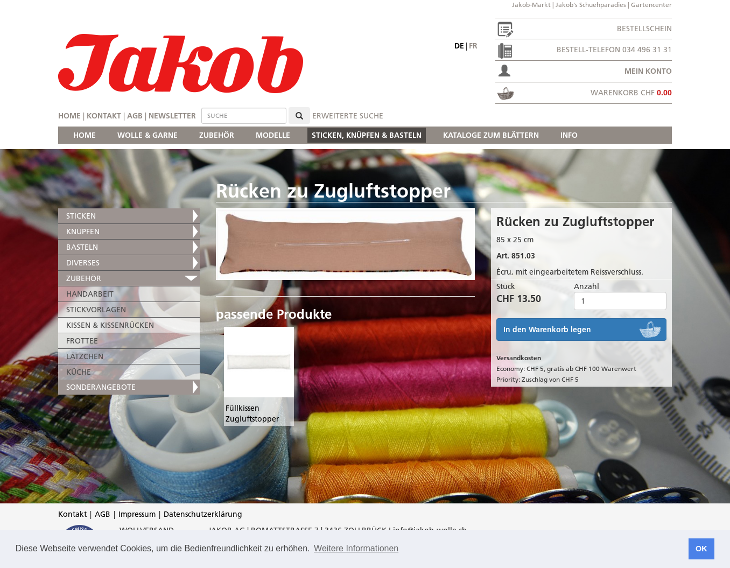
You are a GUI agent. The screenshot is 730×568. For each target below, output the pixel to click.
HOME (84, 135)
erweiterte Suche (347, 116)
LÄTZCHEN (84, 356)
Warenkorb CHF (631, 92)
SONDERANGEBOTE (101, 387)
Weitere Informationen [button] (356, 548)
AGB (135, 116)
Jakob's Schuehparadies (591, 5)
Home (69, 116)
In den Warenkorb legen (547, 329)
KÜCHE (78, 372)
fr (473, 46)
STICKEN (81, 216)
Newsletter (172, 116)
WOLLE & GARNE (147, 135)
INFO (569, 135)
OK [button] (701, 548)
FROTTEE (82, 341)
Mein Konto (648, 71)
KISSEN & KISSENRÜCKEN (110, 325)
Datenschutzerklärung (203, 514)
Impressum (137, 514)
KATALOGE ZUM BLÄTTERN (491, 135)
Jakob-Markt (531, 5)
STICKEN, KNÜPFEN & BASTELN (367, 135)
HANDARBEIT (90, 294)
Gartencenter (651, 5)
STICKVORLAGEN (96, 309)
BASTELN (82, 247)
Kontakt (104, 116)
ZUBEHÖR (216, 135)
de (459, 46)
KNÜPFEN (83, 231)
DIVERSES (83, 263)
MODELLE (273, 135)
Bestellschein (644, 28)
